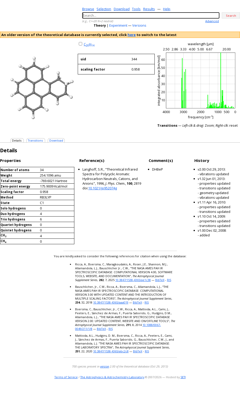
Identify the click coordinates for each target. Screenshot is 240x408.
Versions (139, 25)
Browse (88, 9)
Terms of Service (66, 377)
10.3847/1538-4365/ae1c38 (133, 280)
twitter (221, 393)
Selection (104, 9)
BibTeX (159, 280)
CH (89, 44)
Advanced (212, 21)
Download (122, 9)
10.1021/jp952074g (102, 188)
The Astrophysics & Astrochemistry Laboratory (112, 377)
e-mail (215, 393)
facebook (236, 393)
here (132, 34)
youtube (229, 393)
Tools (136, 9)
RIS (169, 280)
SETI (183, 377)
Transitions (35, 140)
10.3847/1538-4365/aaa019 (110, 302)
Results (149, 9)
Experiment (118, 25)
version (104, 366)
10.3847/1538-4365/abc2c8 (111, 351)
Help (166, 9)
